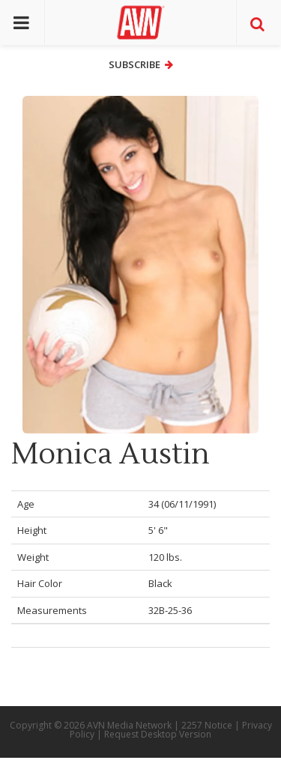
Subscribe (141, 64)
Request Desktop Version (157, 734)
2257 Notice (206, 725)
